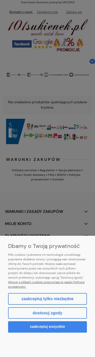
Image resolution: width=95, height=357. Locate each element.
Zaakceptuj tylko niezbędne (47, 299)
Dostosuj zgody (47, 313)
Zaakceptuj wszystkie (47, 327)
